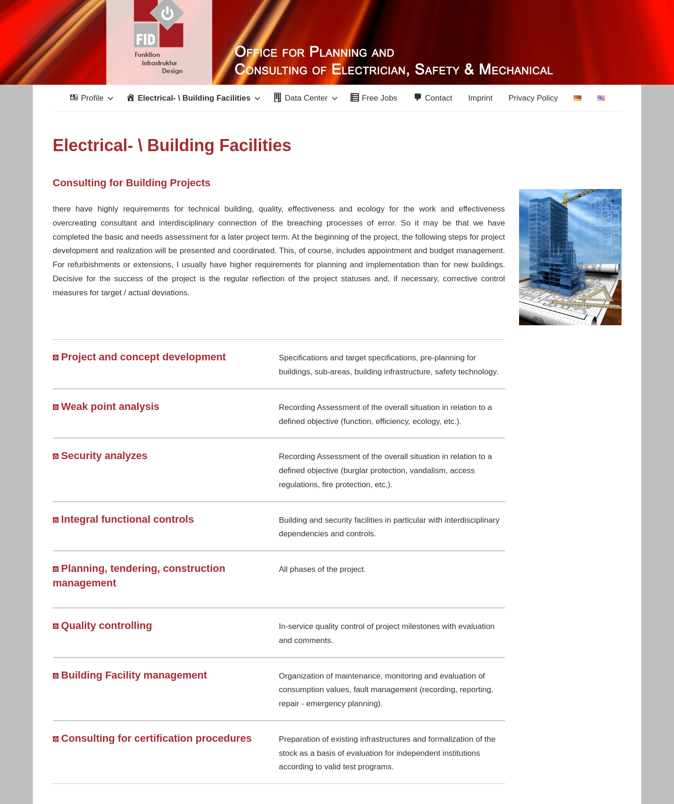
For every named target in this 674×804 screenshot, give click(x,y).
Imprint (480, 98)
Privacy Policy (533, 98)
